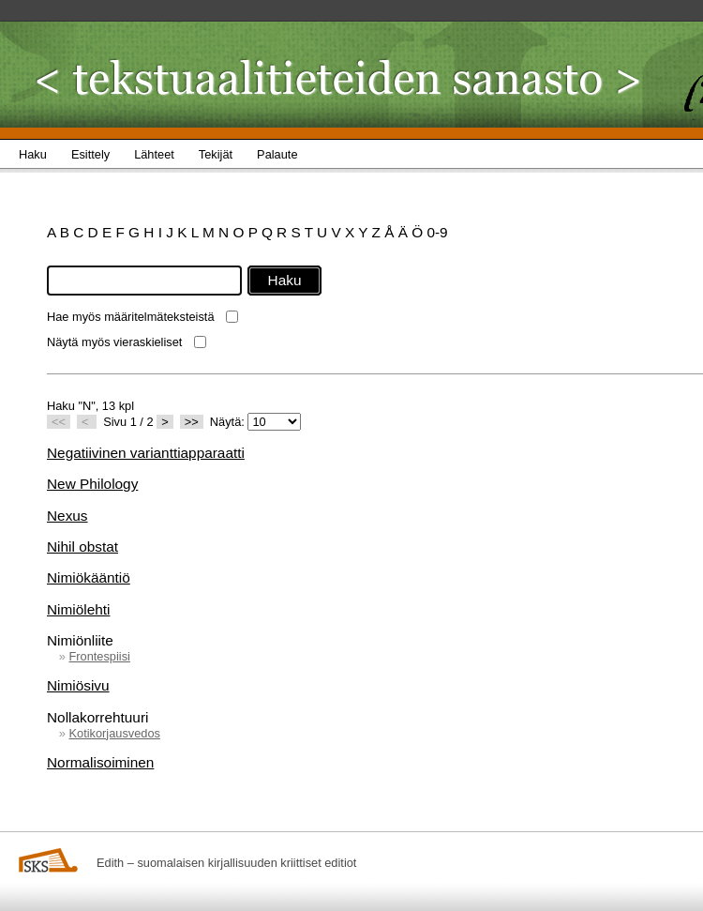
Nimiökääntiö (88, 577)
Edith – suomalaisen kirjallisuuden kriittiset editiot (226, 863)
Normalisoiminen (100, 762)
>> (192, 422)
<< (59, 422)
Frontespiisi (98, 656)
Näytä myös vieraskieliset (114, 342)
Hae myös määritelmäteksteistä (131, 317)
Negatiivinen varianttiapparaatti (146, 453)
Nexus (67, 516)
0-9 (436, 232)
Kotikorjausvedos (113, 733)
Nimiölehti (78, 609)
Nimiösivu (78, 685)
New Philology (92, 484)
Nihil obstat (82, 546)
